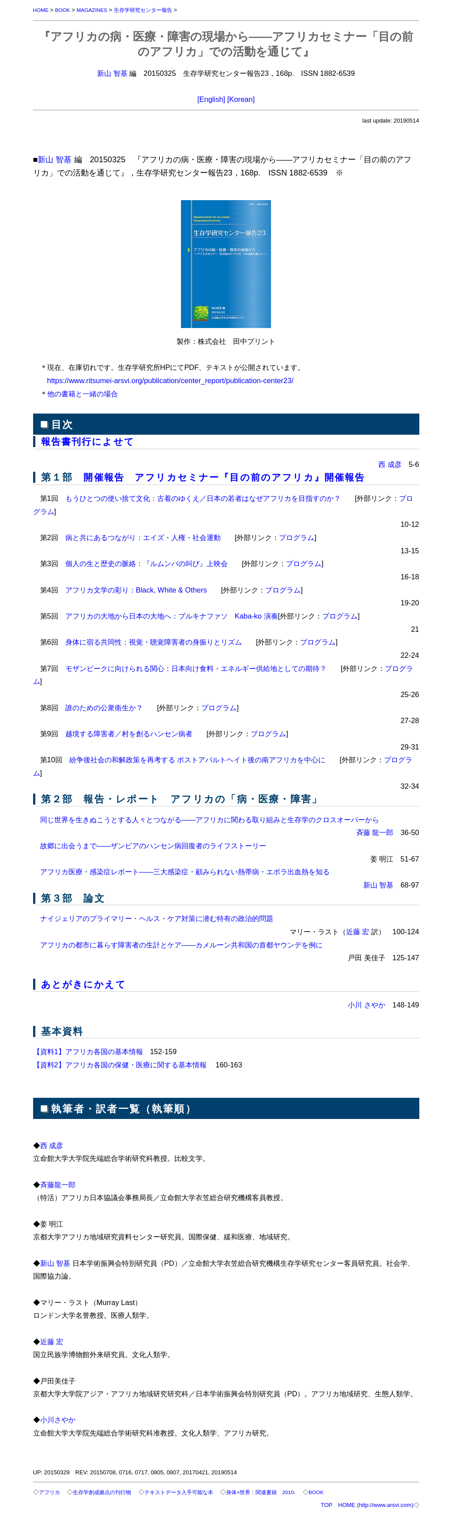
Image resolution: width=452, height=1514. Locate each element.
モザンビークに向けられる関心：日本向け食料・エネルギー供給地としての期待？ (196, 667)
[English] (211, 99)
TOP (326, 1503)
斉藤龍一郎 (57, 1183)
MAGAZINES (97, 10)
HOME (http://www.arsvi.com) (375, 1503)
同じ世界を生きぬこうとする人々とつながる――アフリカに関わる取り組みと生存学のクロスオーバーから (210, 819)
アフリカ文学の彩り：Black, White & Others (136, 589)
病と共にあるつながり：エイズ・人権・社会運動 (143, 537)
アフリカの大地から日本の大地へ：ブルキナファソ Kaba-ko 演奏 (171, 615)
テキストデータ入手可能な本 (188, 1491)
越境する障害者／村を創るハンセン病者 (128, 733)
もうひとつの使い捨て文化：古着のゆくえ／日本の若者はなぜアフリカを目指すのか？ (203, 497)
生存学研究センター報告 (151, 10)
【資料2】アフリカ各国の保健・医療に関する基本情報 (121, 1063)
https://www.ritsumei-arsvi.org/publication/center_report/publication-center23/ (170, 380)
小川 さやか (366, 1003)
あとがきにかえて (85, 983)
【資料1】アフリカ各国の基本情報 (88, 1050)
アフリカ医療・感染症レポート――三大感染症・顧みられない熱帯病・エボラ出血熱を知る (185, 871)
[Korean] (241, 99)
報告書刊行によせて (90, 441)
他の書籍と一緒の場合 (82, 394)
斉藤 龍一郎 (375, 831)
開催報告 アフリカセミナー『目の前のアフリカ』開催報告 (230, 476)
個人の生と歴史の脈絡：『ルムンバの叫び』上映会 (146, 563)
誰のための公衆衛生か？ (104, 707)
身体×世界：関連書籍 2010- (276, 1491)
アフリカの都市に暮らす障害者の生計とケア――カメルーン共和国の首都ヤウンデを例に (181, 944)
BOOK (64, 10)
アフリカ (50, 1491)
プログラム (296, 537)
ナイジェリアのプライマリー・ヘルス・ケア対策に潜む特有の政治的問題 (156, 917)
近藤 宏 (357, 931)
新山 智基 (112, 73)
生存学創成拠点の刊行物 (106, 1491)
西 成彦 (390, 464)
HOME (41, 10)
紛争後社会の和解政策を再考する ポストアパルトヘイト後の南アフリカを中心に (197, 759)
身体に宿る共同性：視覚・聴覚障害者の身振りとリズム (153, 641)
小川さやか (57, 1418)
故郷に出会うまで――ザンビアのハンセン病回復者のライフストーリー (153, 845)
